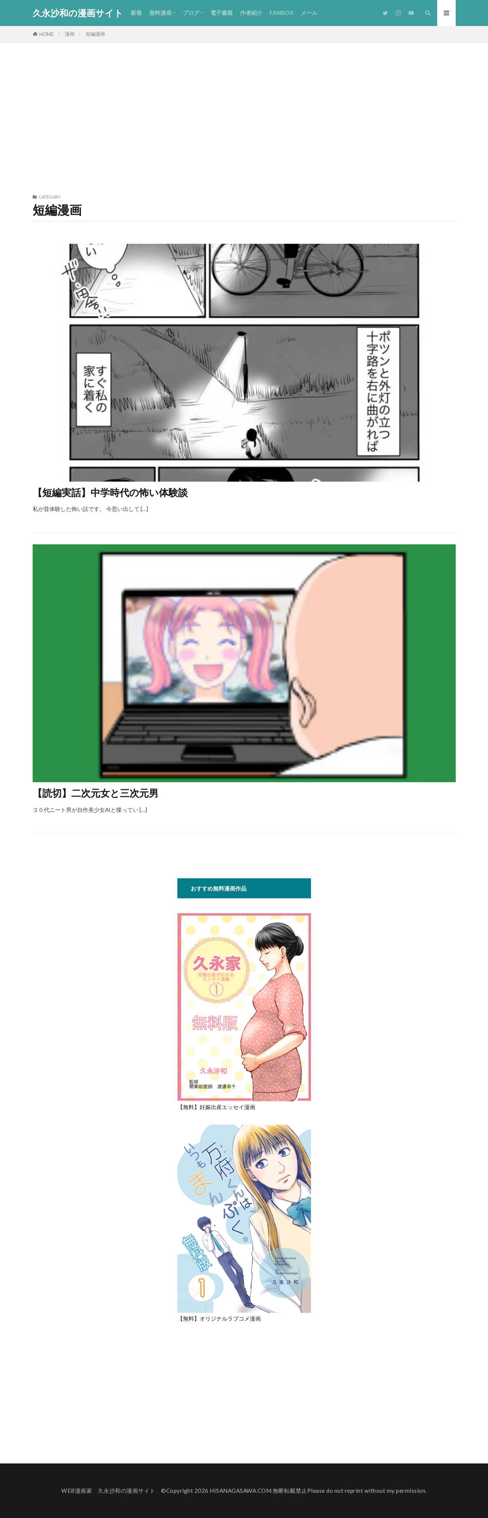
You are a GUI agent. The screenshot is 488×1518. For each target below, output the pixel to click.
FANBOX (281, 12)
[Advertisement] (244, 117)
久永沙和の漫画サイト (78, 13)
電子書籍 (221, 12)
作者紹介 (251, 12)
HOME (46, 34)
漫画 (70, 34)
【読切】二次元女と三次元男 (95, 793)
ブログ (191, 12)
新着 (136, 12)
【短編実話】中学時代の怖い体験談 (110, 492)
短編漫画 (95, 34)
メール (309, 12)
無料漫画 (160, 12)
